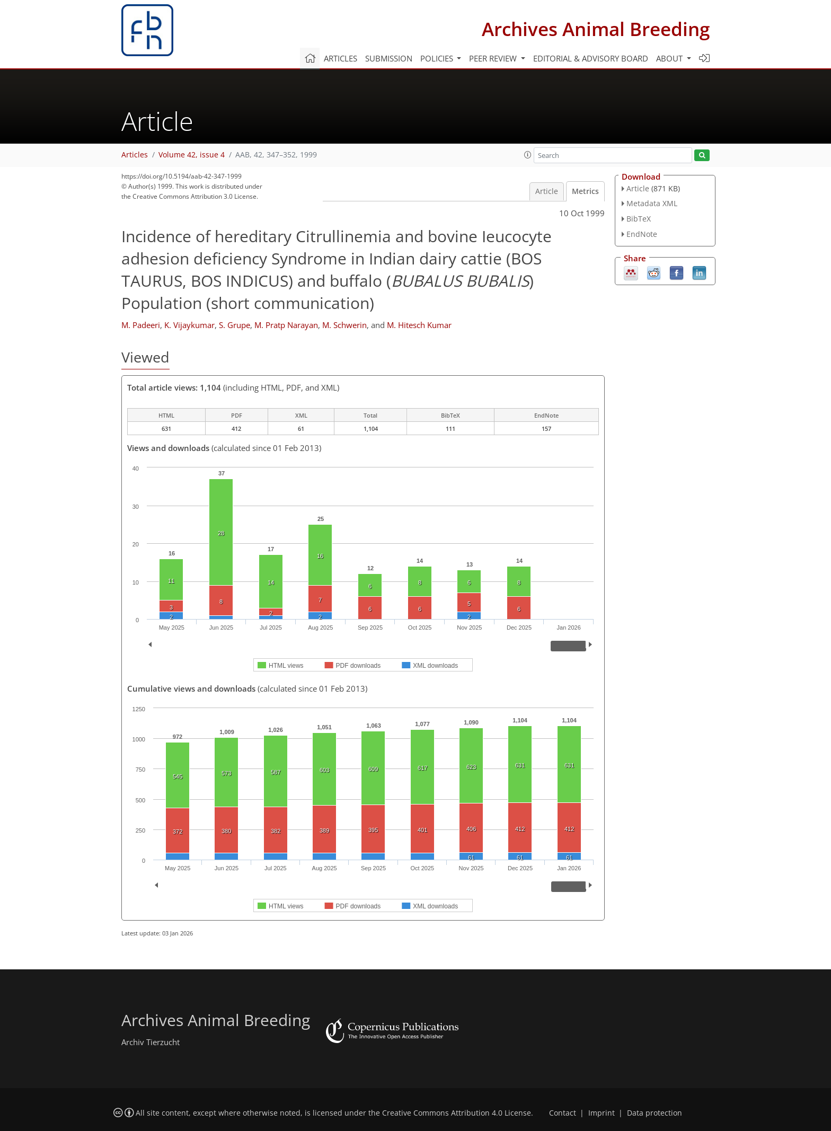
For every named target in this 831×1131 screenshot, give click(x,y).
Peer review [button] (494, 58)
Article (546, 191)
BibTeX (638, 219)
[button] (528, 155)
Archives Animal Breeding (596, 28)
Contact (562, 1113)
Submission (388, 58)
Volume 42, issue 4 (191, 155)
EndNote (641, 234)
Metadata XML (651, 203)
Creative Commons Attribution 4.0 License (456, 1113)
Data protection (654, 1113)
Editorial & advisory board (590, 58)
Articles (340, 58)
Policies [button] (437, 58)
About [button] (670, 58)
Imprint (601, 1113)
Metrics (585, 191)
